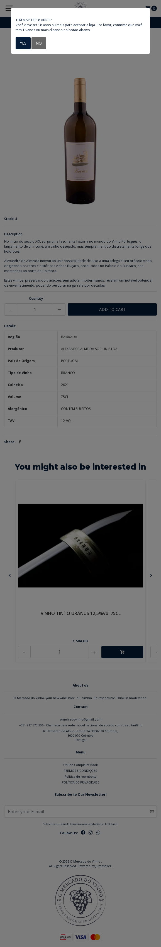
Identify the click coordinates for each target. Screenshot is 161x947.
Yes (23, 43)
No (39, 43)
